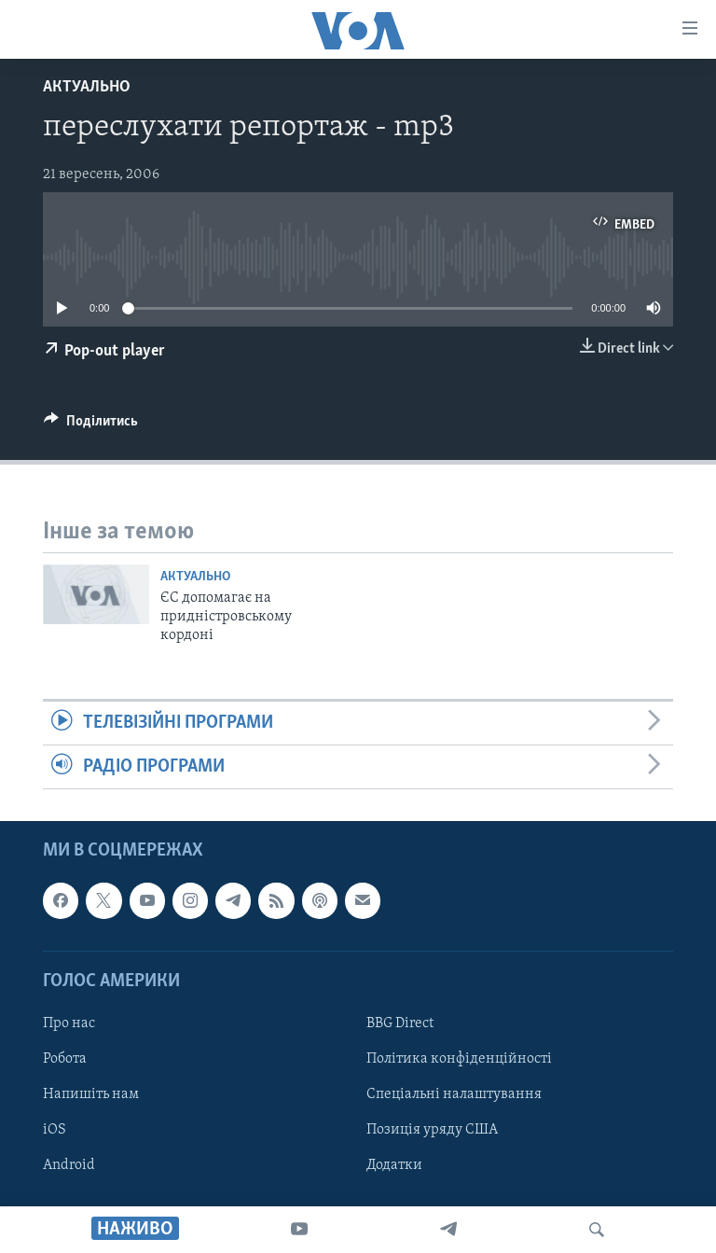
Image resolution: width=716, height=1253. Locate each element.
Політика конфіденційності (459, 1058)
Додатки (394, 1166)
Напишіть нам (91, 1094)
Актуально (87, 87)
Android (69, 1166)
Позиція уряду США (432, 1129)
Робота (65, 1058)
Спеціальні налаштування (454, 1094)
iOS (54, 1129)
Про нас (69, 1023)
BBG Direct (400, 1023)
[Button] (91, 425)
